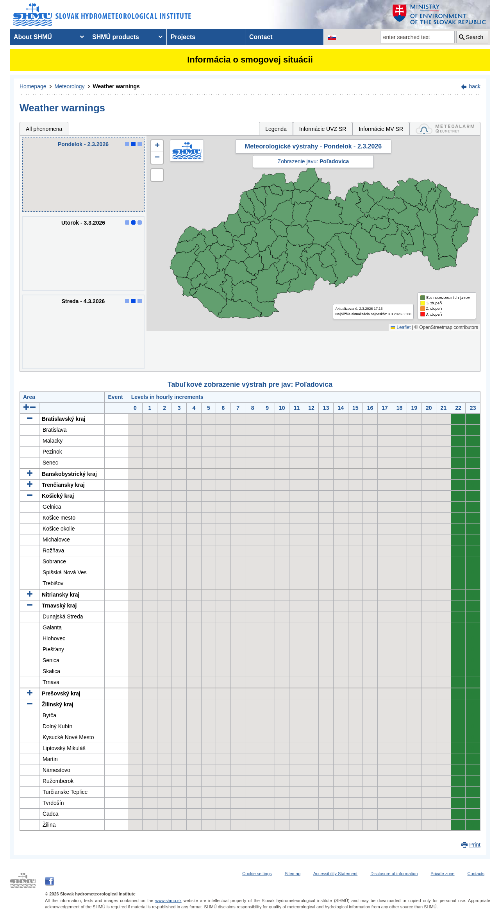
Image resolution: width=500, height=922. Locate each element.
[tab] (444, 129)
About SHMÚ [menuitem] (33, 37)
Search (474, 37)
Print (474, 845)
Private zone (442, 873)
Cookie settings (256, 873)
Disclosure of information (394, 873)
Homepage (33, 86)
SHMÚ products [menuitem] (115, 37)
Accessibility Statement (335, 873)
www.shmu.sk (168, 900)
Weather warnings (116, 86)
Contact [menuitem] (261, 37)
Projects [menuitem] (183, 37)
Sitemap (292, 873)
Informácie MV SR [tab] (381, 129)
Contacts (476, 873)
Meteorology (70, 86)
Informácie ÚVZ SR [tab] (322, 129)
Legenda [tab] (276, 129)
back (474, 86)
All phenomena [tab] (44, 129)
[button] (157, 146)
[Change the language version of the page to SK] (332, 37)
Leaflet (401, 327)
